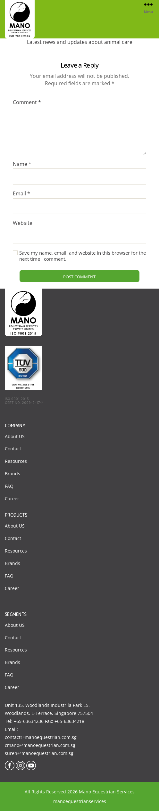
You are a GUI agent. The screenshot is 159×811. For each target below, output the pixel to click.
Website (22, 223)
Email (21, 194)
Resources (16, 461)
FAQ (9, 486)
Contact (13, 449)
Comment (27, 102)
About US (15, 436)
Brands (12, 474)
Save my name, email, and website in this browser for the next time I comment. (82, 256)
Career (12, 499)
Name (22, 164)
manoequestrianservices (79, 801)
